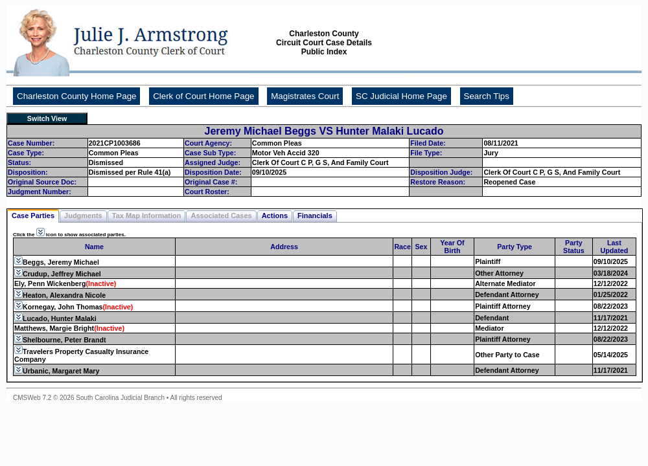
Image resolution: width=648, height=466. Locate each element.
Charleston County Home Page (76, 96)
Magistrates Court (305, 96)
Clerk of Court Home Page (203, 96)
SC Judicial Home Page (401, 96)
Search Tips (486, 96)
